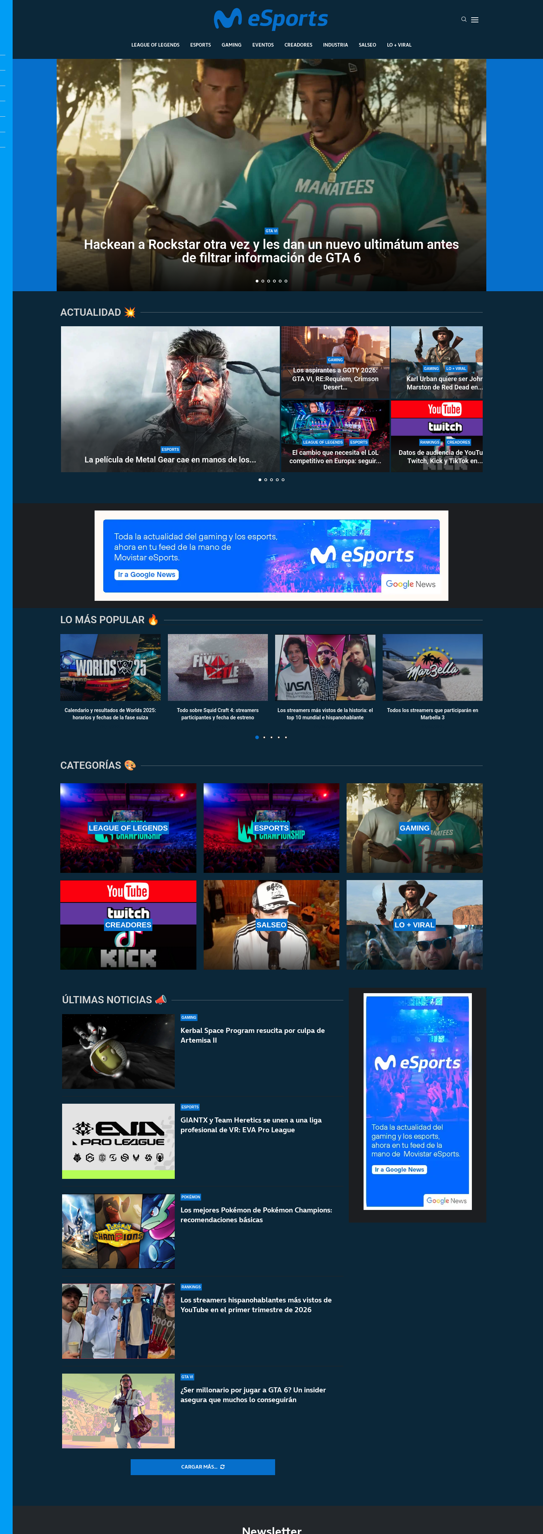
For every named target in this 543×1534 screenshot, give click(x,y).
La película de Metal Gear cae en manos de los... (170, 459)
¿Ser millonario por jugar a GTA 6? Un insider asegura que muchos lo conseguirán (253, 1405)
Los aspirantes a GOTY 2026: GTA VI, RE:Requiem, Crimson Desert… (335, 378)
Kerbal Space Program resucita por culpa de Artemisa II (253, 1035)
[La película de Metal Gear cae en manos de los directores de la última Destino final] (170, 399)
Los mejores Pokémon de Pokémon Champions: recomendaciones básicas (256, 1215)
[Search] (464, 20)
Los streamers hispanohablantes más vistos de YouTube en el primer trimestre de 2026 (256, 1307)
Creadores (298, 45)
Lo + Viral (399, 45)
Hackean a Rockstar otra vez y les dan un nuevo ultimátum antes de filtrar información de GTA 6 (271, 251)
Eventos (263, 45)
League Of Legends (155, 45)
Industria (335, 45)
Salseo (367, 45)
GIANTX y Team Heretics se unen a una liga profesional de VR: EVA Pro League (251, 1125)
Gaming (232, 45)
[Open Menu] (474, 19)
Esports (200, 45)
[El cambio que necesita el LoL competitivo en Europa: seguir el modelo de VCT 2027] (335, 436)
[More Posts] (203, 1467)
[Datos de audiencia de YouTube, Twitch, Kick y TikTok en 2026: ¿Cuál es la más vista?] (445, 436)
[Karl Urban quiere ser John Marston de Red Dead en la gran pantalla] (445, 362)
